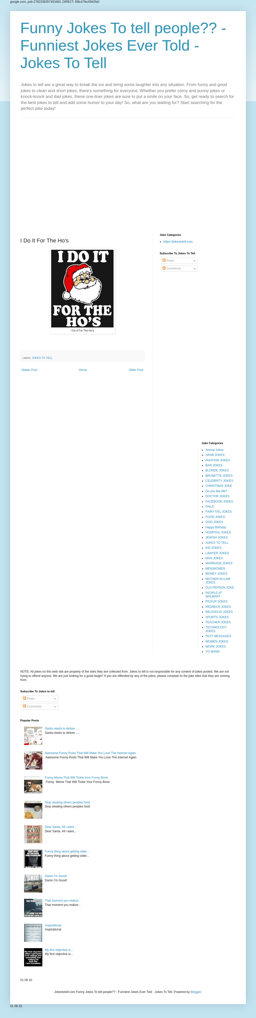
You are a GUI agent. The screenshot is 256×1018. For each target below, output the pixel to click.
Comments (171, 268)
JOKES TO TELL (42, 357)
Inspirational (53, 925)
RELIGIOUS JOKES (219, 612)
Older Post (136, 370)
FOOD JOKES (215, 517)
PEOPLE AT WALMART (214, 594)
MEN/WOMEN (215, 568)
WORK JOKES (216, 646)
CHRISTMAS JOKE (219, 486)
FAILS (210, 506)
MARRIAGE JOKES (219, 563)
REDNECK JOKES (218, 607)
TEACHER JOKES (218, 622)
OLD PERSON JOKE (220, 587)
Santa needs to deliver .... (62, 728)
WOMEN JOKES (217, 641)
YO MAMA (213, 651)
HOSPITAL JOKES (218, 532)
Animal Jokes (215, 450)
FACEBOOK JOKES (219, 501)
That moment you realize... (63, 900)
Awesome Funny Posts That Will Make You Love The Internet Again (90, 753)
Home (83, 370)
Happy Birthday (216, 527)
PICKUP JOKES (217, 601)
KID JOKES (214, 548)
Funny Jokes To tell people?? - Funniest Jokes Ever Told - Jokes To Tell (123, 45)
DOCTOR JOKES (217, 496)
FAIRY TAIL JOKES (219, 511)
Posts (168, 260)
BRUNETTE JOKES (219, 475)
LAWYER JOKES (217, 553)
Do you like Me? (216, 491)
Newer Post (29, 370)
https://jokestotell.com (178, 241)
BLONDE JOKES (217, 470)
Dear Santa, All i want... (61, 827)
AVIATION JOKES (218, 460)
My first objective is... (59, 950)
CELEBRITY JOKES (219, 481)
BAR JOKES (214, 465)
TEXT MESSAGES (218, 636)
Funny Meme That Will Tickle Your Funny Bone (76, 777)
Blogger (196, 992)
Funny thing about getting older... (67, 851)
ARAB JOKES (215, 455)
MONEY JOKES (216, 573)
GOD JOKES (214, 522)
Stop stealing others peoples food (67, 802)
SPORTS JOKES (217, 617)
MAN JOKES (214, 558)
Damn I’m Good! (56, 876)
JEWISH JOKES (217, 537)
